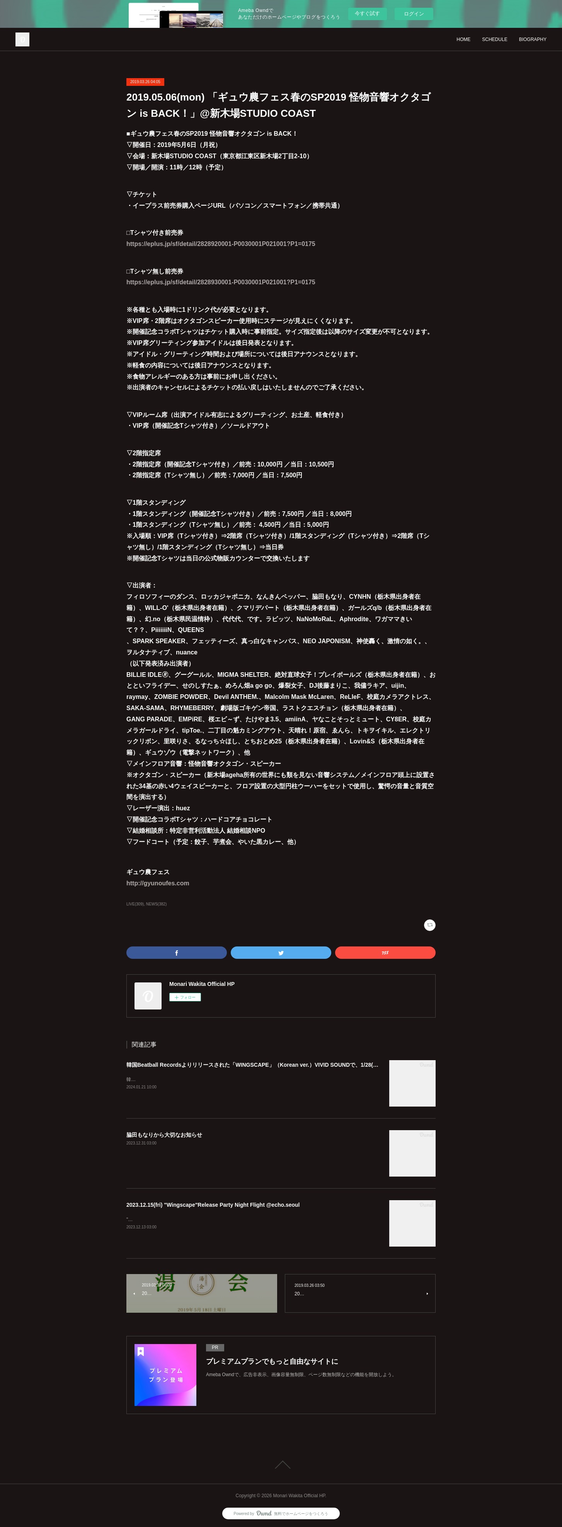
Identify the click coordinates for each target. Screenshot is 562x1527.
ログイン (414, 14)
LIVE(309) (135, 904)
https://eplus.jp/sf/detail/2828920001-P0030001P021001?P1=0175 (220, 244)
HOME (463, 39)
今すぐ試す (367, 13)
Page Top (281, 1464)
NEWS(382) (156, 904)
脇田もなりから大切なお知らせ (164, 1135)
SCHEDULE (494, 39)
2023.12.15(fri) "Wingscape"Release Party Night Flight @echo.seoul (213, 1205)
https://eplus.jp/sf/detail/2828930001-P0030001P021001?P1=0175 (220, 282)
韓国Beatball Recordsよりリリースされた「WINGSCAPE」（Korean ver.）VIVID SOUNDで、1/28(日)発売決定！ (266, 1065)
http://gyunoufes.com (157, 883)
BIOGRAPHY (533, 39)
